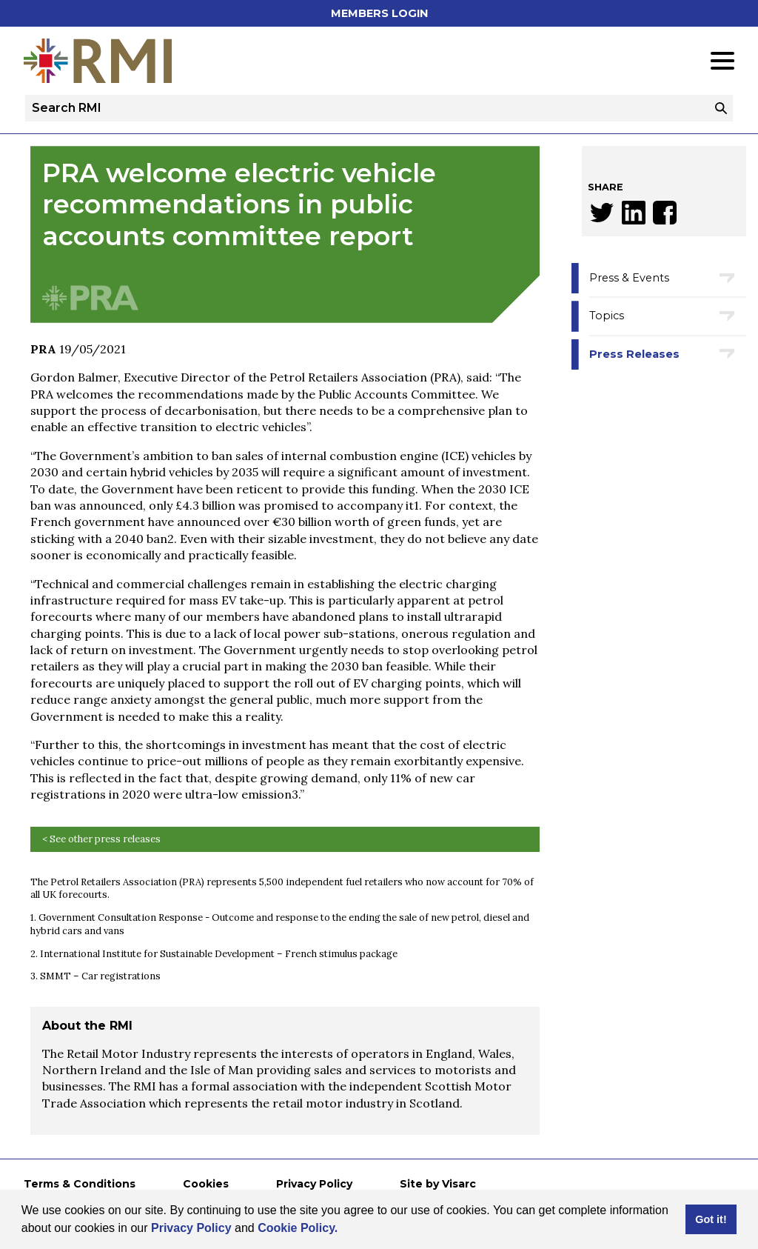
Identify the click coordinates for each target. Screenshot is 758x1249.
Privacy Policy (191, 1228)
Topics (606, 315)
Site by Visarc (438, 1183)
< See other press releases (101, 839)
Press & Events (629, 277)
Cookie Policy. (298, 1228)
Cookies (206, 1183)
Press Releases (634, 354)
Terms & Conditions (79, 1183)
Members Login (379, 13)
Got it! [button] (710, 1219)
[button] (343, 1230)
